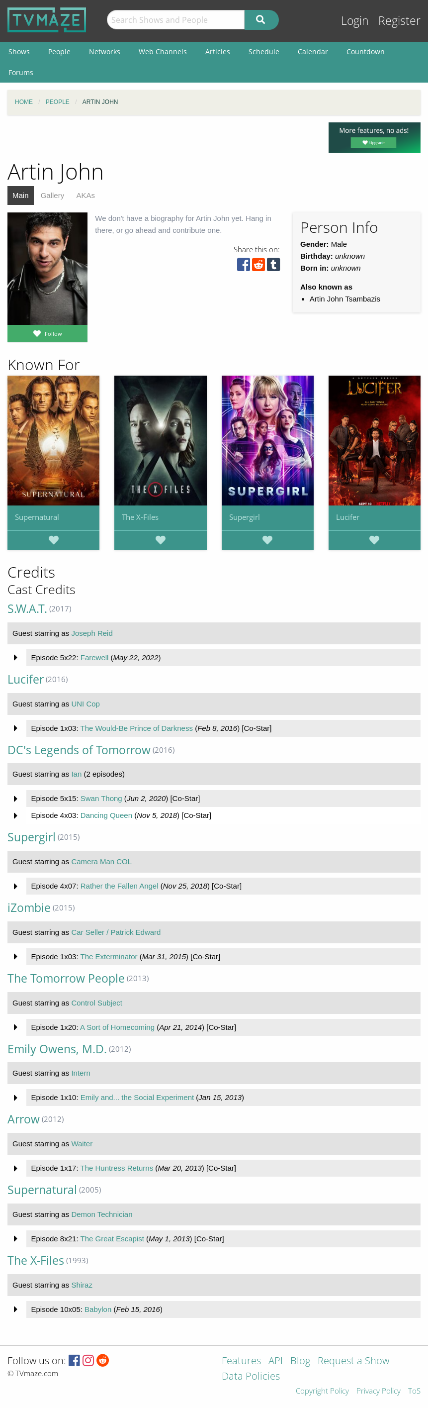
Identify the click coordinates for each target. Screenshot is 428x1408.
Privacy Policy (378, 1391)
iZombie (29, 907)
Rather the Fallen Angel (120, 886)
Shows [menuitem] (19, 51)
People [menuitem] (59, 51)
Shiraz (81, 1285)
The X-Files (140, 517)
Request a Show (353, 1361)
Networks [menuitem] (104, 51)
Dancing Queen (106, 815)
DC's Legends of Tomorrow (79, 750)
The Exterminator (108, 956)
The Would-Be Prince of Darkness (136, 728)
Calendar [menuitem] (313, 51)
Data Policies (251, 1377)
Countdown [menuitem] (365, 51)
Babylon (98, 1309)
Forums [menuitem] (20, 72)
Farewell (95, 657)
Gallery (53, 195)
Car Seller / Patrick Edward (116, 932)
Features (241, 1361)
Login (355, 20)
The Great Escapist (112, 1238)
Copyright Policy (322, 1391)
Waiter (81, 1143)
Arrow (23, 1119)
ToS (414, 1391)
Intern (80, 1073)
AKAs (85, 195)
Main (20, 195)
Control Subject (96, 1003)
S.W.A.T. (27, 608)
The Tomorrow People (66, 978)
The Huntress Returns (116, 1168)
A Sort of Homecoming (117, 1027)
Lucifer (347, 517)
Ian (76, 774)
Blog (300, 1361)
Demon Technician (101, 1214)
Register (399, 20)
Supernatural (37, 517)
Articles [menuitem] (217, 51)
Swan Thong (101, 798)
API (275, 1361)
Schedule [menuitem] (264, 51)
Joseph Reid (91, 633)
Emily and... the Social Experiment (137, 1097)
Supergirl (244, 517)
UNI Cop (85, 704)
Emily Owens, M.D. (57, 1049)
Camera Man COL (101, 861)
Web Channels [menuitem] (163, 51)
